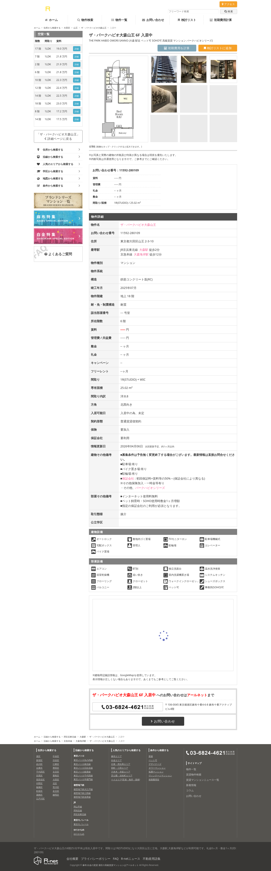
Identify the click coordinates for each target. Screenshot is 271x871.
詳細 (77, 48)
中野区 (39, 783)
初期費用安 (154, 779)
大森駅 (143, 250)
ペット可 (153, 760)
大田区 (67, 27)
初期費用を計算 (177, 48)
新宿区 (39, 760)
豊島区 (56, 775)
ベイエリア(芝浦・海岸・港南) (125, 779)
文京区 (56, 771)
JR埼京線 (78, 810)
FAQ (116, 859)
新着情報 (191, 785)
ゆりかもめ (79, 833)
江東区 (56, 764)
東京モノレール (81, 824)
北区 (55, 783)
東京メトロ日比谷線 (83, 767)
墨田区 (56, 767)
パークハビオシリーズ (150, 488)
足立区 (56, 790)
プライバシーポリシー (96, 859)
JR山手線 (78, 806)
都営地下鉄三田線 (82, 793)
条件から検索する (159, 750)
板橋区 (39, 787)
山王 (75, 27)
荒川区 (56, 787)
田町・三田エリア (119, 767)
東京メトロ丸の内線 (83, 760)
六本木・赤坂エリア (120, 771)
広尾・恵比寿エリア (120, 764)
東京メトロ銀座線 (82, 771)
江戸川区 (40, 798)
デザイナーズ (155, 764)
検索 (228, 11)
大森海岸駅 (141, 254)
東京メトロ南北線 (82, 764)
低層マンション (156, 771)
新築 (151, 756)
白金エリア (116, 760)
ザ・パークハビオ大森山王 (93, 27)
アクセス (228, 4)
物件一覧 (119, 20)
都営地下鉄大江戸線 (83, 789)
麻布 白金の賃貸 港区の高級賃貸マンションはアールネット (111, 865)
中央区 (56, 756)
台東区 (39, 767)
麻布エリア (116, 756)
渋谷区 (56, 760)
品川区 (39, 764)
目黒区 (39, 775)
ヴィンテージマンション (160, 775)
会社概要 (72, 859)
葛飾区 (39, 794)
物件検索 (85, 20)
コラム (190, 790)
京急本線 (68, 740)
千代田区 (40, 771)
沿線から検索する (52, 736)
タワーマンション (157, 767)
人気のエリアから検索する (127, 750)
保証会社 (128, 478)
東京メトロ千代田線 (83, 775)
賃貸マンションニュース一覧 (202, 780)
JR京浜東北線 (70, 736)
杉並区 (39, 790)
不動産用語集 (151, 859)
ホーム (51, 20)
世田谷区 (40, 779)
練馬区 (56, 794)
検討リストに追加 (218, 48)
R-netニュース (130, 859)
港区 (38, 756)
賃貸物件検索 (193, 774)
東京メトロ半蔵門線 (83, 779)
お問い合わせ (153, 20)
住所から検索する (52, 27)
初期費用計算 (221, 20)
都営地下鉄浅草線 (82, 796)
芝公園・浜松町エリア (121, 775)
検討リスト (187, 20)
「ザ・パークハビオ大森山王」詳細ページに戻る (58, 136)
